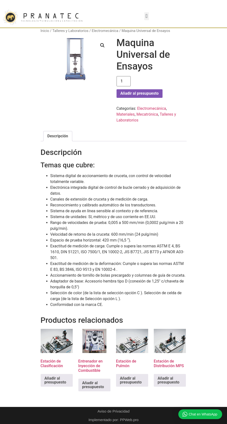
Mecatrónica (147, 114)
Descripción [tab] (57, 136)
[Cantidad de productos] (124, 81)
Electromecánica (105, 31)
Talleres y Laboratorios (70, 31)
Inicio (45, 31)
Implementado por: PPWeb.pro (114, 420)
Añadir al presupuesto (139, 93)
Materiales (126, 114)
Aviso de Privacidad (113, 411)
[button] (146, 16)
